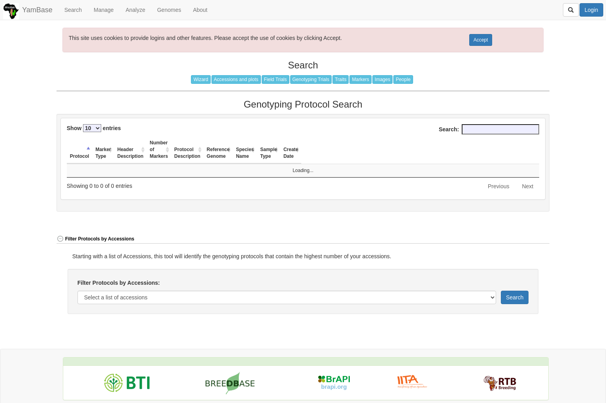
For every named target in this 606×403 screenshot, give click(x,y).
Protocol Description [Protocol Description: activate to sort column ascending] (297, 143)
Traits (341, 79)
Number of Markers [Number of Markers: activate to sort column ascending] (231, 143)
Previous (498, 173)
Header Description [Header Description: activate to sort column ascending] (168, 143)
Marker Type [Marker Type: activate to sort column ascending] (117, 143)
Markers (360, 79)
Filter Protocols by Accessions (95, 225)
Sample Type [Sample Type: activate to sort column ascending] (469, 143)
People (403, 79)
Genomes (169, 10)
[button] (525, 226)
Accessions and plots (236, 79)
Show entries (94, 128)
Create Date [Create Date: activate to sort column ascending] (513, 143)
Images (382, 79)
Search (73, 10)
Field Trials (275, 79)
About (200, 10)
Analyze (135, 10)
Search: (489, 129)
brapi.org (334, 373)
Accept (481, 40)
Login (591, 10)
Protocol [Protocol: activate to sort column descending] (79, 143)
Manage (104, 10)
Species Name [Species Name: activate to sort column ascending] (422, 143)
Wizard (200, 79)
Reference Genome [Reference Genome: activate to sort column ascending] (363, 143)
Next (527, 173)
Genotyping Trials (311, 79)
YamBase (37, 10)
